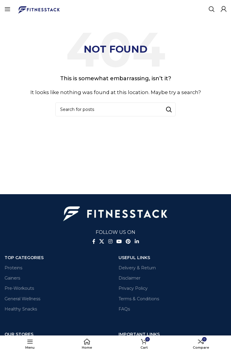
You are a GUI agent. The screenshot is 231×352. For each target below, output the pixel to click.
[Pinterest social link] (128, 241)
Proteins (13, 268)
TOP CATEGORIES (24, 257)
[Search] (211, 9)
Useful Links (134, 257)
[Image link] (115, 212)
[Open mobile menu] (8, 9)
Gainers (12, 278)
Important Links (139, 334)
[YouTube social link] (119, 241)
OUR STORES (19, 334)
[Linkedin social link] (137, 241)
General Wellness (22, 298)
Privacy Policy (133, 288)
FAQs (124, 309)
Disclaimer (129, 278)
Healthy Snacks (21, 309)
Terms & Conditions (139, 298)
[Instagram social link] (110, 241)
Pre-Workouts (19, 288)
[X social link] (101, 241)
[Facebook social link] (93, 241)
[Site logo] (39, 8)
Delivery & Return (137, 268)
